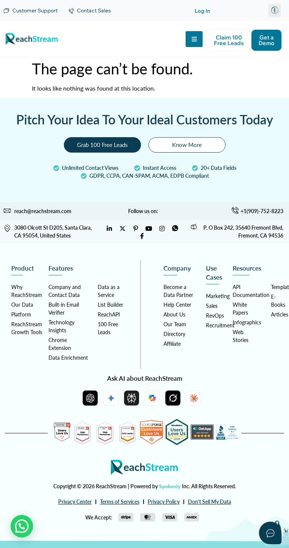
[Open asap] (270, 533)
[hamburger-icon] (194, 39)
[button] (274, 10)
